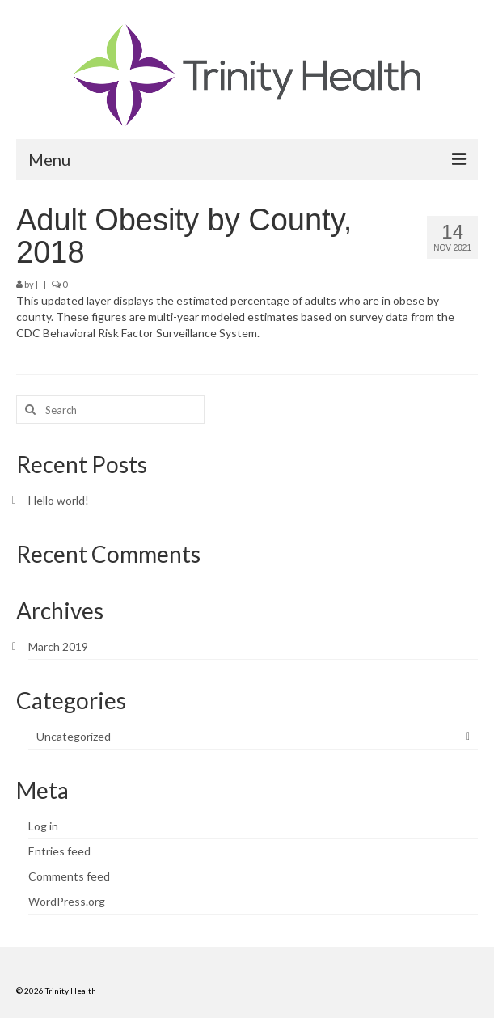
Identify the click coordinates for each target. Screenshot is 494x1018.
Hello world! (58, 500)
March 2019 (58, 646)
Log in (43, 826)
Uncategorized (73, 736)
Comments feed (69, 876)
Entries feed (59, 851)
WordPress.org (66, 901)
